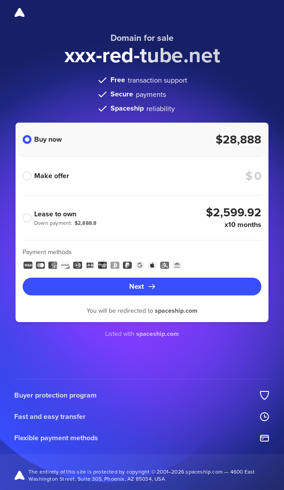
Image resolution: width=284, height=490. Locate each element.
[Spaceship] (19, 12)
